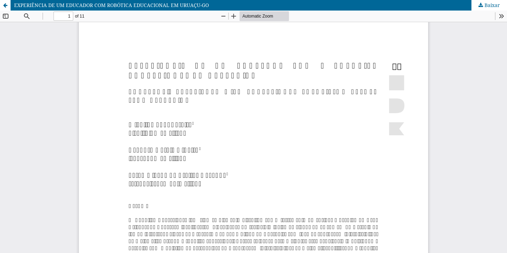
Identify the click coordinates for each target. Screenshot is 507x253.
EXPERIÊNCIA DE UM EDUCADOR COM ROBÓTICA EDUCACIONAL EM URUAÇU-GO (111, 5)
